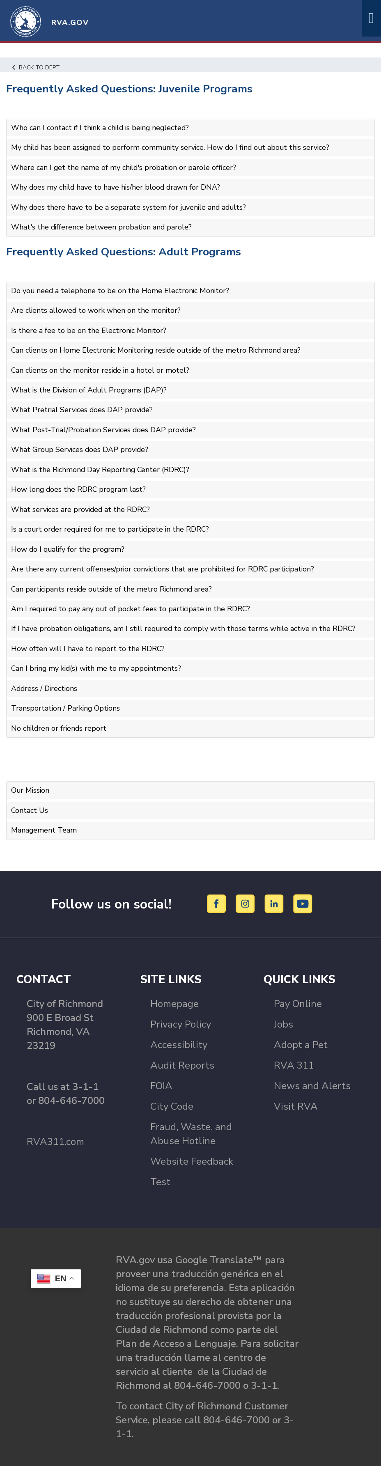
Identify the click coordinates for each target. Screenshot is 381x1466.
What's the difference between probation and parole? (102, 225)
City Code (171, 1096)
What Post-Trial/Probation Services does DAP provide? (104, 426)
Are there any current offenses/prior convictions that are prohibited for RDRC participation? (165, 563)
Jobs (283, 1014)
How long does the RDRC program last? (79, 484)
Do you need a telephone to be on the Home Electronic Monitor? (121, 289)
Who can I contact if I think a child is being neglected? (102, 128)
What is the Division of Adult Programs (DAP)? (90, 387)
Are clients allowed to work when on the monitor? (96, 308)
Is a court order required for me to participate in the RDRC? (112, 523)
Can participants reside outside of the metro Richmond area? (113, 582)
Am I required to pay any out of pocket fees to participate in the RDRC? (132, 602)
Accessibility (178, 1034)
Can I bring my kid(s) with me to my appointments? (97, 660)
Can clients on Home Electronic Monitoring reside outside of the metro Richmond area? (158, 347)
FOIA (161, 1075)
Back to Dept (37, 67)
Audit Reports (182, 1055)
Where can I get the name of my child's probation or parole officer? (124, 167)
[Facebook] (218, 893)
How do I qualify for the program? (68, 543)
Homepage (174, 993)
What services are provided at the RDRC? (81, 504)
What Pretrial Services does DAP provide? (83, 406)
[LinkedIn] (275, 893)
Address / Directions (45, 680)
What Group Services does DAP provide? (80, 445)
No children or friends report (59, 719)
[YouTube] (303, 893)
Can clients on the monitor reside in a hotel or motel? (101, 367)
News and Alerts (312, 1075)
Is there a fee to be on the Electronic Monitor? (89, 328)
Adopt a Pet (301, 1034)
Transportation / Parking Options (66, 700)
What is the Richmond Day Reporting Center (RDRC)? (101, 465)
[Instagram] (246, 893)
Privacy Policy (180, 1014)
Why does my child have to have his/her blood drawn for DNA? (117, 186)
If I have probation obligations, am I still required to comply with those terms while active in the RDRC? (186, 621)
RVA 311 (294, 1055)
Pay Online (298, 993)
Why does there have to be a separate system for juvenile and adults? (129, 206)
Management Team (44, 820)
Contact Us (29, 801)
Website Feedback (191, 1151)
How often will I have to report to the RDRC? (88, 641)
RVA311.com (55, 1131)
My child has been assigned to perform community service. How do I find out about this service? (173, 147)
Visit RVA (296, 1096)
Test (160, 1171)
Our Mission (30, 781)
